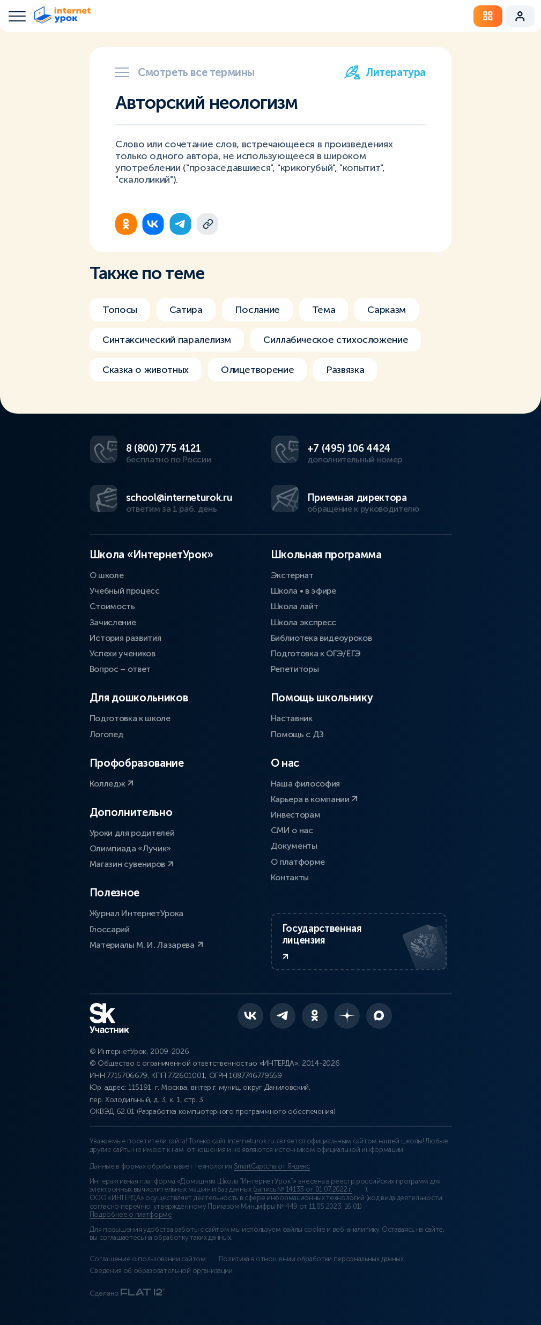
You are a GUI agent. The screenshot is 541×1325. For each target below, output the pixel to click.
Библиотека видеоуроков (321, 637)
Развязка (345, 369)
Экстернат (292, 575)
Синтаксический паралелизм (166, 339)
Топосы (119, 309)
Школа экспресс (304, 622)
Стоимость (112, 606)
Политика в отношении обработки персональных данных (311, 1259)
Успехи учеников (122, 653)
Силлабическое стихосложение (335, 339)
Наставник (292, 718)
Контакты (290, 877)
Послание (257, 309)
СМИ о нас (292, 830)
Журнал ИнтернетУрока (137, 913)
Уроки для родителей (132, 832)
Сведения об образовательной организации (161, 1271)
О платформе (298, 861)
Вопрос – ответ (120, 668)
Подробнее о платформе (131, 1214)
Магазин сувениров (132, 864)
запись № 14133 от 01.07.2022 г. (303, 1189)
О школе (107, 575)
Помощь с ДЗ (297, 734)
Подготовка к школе (130, 718)
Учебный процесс (125, 590)
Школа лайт (294, 606)
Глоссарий (110, 929)
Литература (385, 72)
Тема (324, 309)
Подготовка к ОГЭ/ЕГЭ (316, 653)
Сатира (186, 309)
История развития (125, 637)
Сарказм (386, 309)
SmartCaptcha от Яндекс (272, 1166)
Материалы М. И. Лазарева (146, 944)
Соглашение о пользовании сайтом (148, 1259)
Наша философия (305, 783)
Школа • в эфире (303, 590)
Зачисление (113, 622)
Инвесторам (296, 814)
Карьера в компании (314, 799)
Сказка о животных (145, 369)
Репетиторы (295, 668)
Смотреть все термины (185, 72)
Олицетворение (257, 369)
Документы (294, 845)
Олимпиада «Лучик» (131, 848)
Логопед (107, 734)
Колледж (112, 783)
